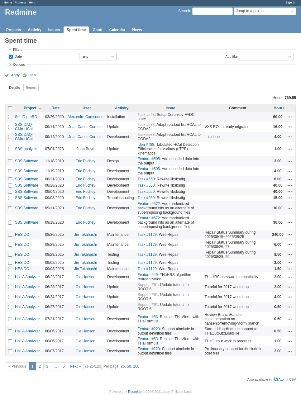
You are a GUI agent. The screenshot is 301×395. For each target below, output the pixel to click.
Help (32, 2)
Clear (32, 75)
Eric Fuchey (85, 161)
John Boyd (85, 149)
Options (19, 64)
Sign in (290, 2)
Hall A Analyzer (27, 277)
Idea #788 (146, 144)
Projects (20, 2)
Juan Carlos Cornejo (86, 127)
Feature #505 (149, 159)
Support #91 (148, 285)
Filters (17, 49)
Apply (15, 75)
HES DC (22, 234)
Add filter (232, 56)
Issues (54, 30)
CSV (292, 379)
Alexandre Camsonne (85, 117)
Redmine (134, 391)
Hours (279, 108)
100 (136, 366)
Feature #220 (149, 329)
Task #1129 (147, 234)
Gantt (97, 30)
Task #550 (146, 179)
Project (30, 108)
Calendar (117, 30)
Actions (289, 116)
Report (31, 87)
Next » (75, 366)
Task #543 (146, 114)
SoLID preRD (26, 117)
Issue (170, 108)
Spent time (76, 30)
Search (184, 11)
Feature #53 (148, 317)
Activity (34, 30)
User (87, 108)
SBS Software (26, 161)
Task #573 (146, 124)
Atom (282, 379)
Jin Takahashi (85, 234)
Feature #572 (149, 204)
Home (8, 2)
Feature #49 (148, 275)
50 (129, 366)
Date (18, 56)
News (137, 30)
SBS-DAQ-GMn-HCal (24, 126)
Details (14, 87)
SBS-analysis (26, 149)
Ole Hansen (85, 277)
